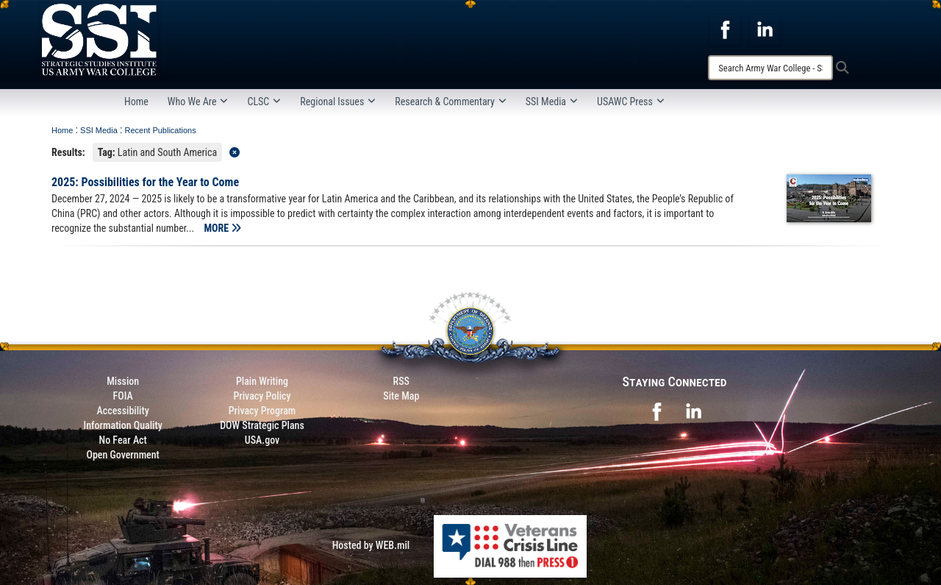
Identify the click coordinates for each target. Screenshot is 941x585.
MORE (222, 228)
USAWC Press (631, 101)
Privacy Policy (261, 396)
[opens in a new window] (725, 29)
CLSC (264, 101)
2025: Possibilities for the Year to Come (145, 182)
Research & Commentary (451, 101)
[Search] (770, 67)
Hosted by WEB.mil (371, 545)
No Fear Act (123, 440)
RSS (401, 381)
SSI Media (552, 101)
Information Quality (123, 425)
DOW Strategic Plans (262, 425)
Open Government (122, 455)
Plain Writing (262, 381)
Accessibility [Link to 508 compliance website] (123, 410)
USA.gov (262, 440)
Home (136, 101)
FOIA (123, 396)
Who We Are (198, 101)
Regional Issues (338, 101)
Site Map (401, 396)
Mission (123, 381)
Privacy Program (262, 410)
